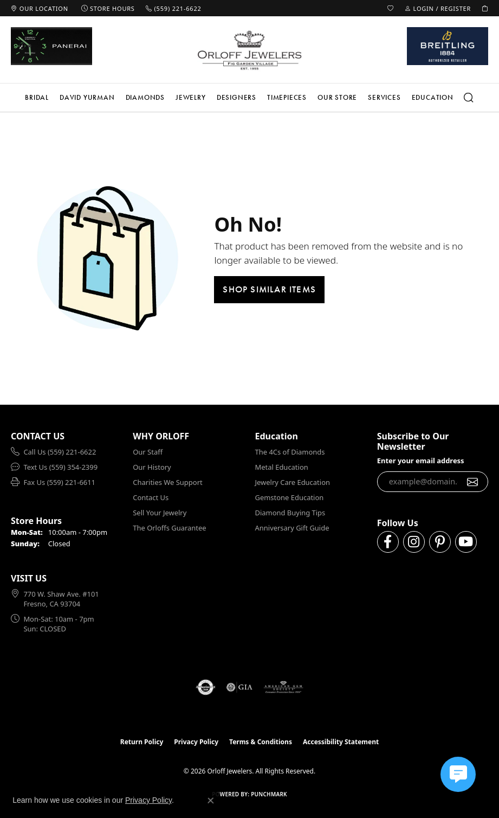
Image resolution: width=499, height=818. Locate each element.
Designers (236, 97)
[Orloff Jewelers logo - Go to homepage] (250, 50)
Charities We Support (167, 482)
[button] (390, 8)
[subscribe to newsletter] (473, 481)
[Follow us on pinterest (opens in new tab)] (440, 542)
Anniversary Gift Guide (292, 528)
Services (384, 97)
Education (432, 97)
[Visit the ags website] (283, 687)
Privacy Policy (196, 741)
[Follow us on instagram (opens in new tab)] (414, 542)
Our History (152, 467)
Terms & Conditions (260, 741)
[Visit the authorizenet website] (206, 687)
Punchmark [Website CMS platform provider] (269, 794)
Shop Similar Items (269, 289)
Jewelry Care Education (292, 482)
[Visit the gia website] (239, 687)
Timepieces (287, 97)
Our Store (337, 97)
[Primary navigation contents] (249, 98)
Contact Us (151, 497)
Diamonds (145, 97)
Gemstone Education (289, 497)
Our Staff (148, 452)
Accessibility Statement (341, 741)
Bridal (37, 97)
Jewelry (191, 97)
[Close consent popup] (211, 800)
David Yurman (87, 97)
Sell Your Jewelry (159, 512)
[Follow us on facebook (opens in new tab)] (388, 542)
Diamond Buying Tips (290, 512)
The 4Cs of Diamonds (290, 452)
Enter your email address (420, 460)
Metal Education (281, 467)
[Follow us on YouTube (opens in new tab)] (466, 542)
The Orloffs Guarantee (169, 528)
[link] (39, 8)
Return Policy (142, 741)
